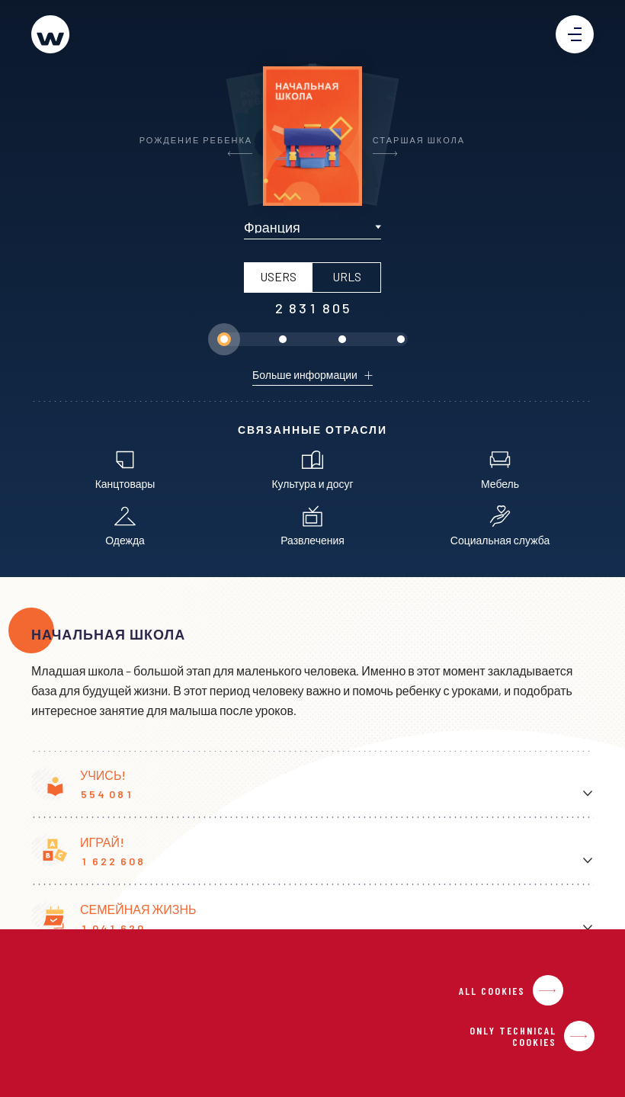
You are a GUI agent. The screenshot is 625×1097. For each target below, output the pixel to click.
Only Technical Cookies (513, 1036)
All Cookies (492, 990)
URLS (346, 276)
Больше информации (304, 375)
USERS (278, 276)
